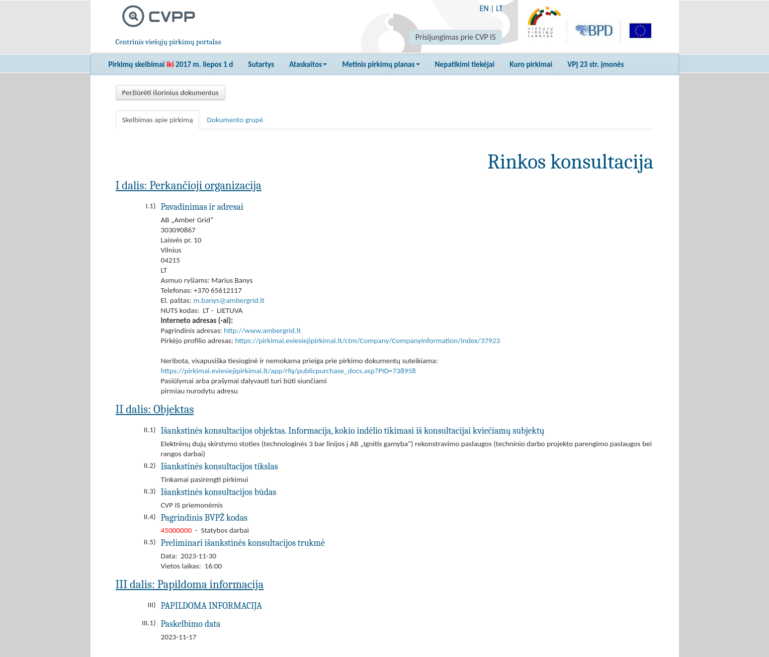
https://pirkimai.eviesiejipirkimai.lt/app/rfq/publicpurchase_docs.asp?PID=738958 (288, 370)
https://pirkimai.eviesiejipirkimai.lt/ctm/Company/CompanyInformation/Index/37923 (367, 340)
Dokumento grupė (235, 119)
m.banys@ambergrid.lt (229, 300)
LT (499, 8)
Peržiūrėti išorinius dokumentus (170, 92)
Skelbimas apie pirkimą (157, 119)
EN (483, 8)
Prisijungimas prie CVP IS (455, 37)
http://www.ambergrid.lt (262, 330)
